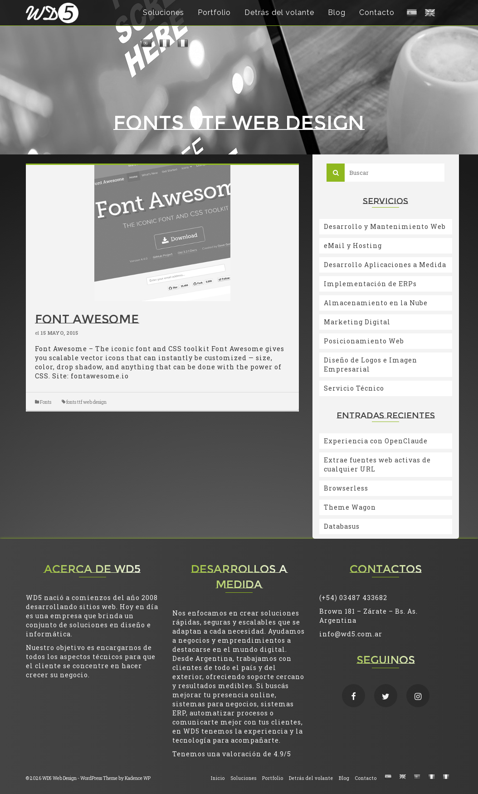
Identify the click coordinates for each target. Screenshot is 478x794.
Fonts (45, 402)
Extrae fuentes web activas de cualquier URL (377, 464)
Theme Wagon (350, 507)
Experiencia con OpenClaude (376, 441)
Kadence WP (138, 778)
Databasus (342, 526)
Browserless (346, 488)
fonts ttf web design (86, 402)
